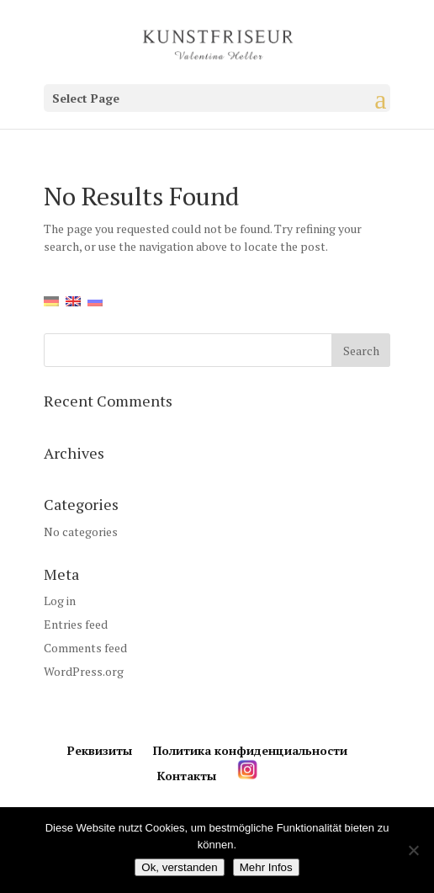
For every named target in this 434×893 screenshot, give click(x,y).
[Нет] (413, 850)
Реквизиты (99, 750)
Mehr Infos (266, 867)
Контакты (186, 776)
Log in (60, 601)
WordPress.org (84, 671)
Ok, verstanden (179, 867)
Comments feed (85, 648)
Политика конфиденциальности (250, 750)
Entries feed (76, 624)
